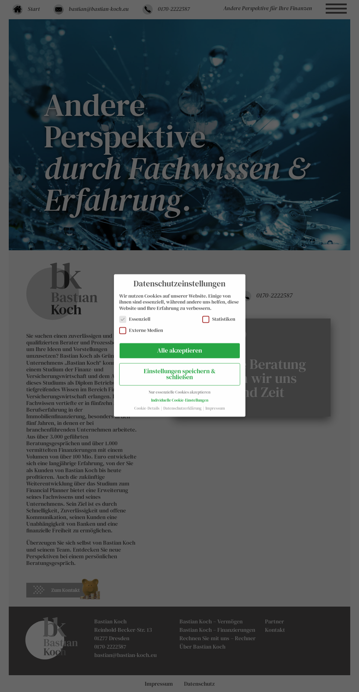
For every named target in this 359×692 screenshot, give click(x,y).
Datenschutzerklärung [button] (182, 404)
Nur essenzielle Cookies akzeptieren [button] (179, 388)
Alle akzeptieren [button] (179, 346)
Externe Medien (141, 326)
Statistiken (218, 315)
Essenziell (134, 315)
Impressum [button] (215, 404)
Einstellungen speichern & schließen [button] (180, 370)
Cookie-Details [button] (147, 404)
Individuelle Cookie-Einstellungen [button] (179, 396)
